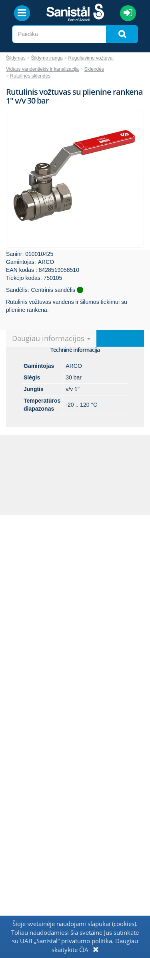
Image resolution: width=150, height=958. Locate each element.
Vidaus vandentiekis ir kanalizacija (42, 69)
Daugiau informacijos (51, 338)
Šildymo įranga (46, 58)
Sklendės (94, 69)
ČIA (83, 950)
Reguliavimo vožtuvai (90, 58)
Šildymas (16, 58)
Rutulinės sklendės (30, 76)
